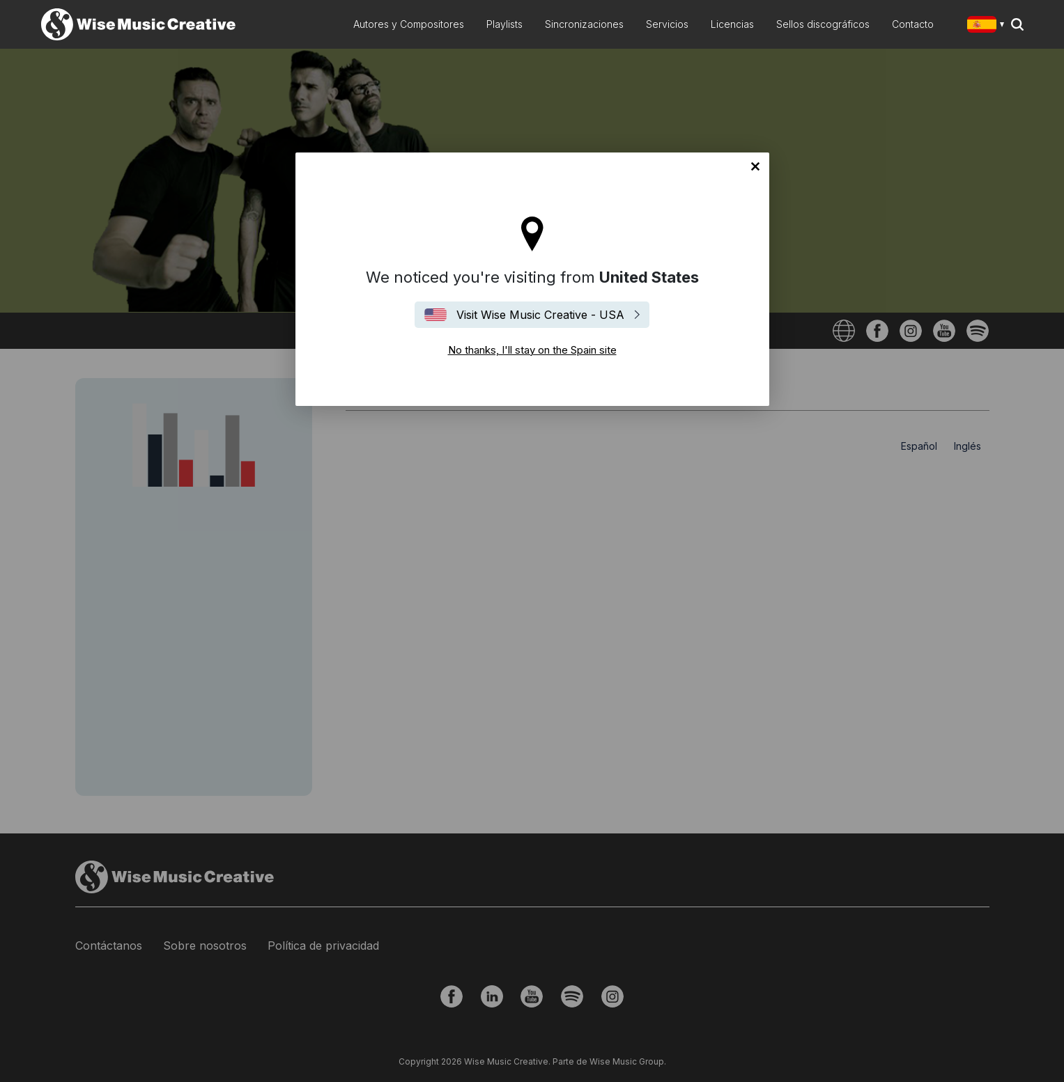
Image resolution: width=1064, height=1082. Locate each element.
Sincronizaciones (584, 24)
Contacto (913, 24)
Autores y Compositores (408, 24)
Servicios (667, 24)
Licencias (732, 24)
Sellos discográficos (823, 24)
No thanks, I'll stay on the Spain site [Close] (755, 166)
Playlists (504, 24)
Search (1017, 24)
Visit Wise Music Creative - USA (540, 315)
